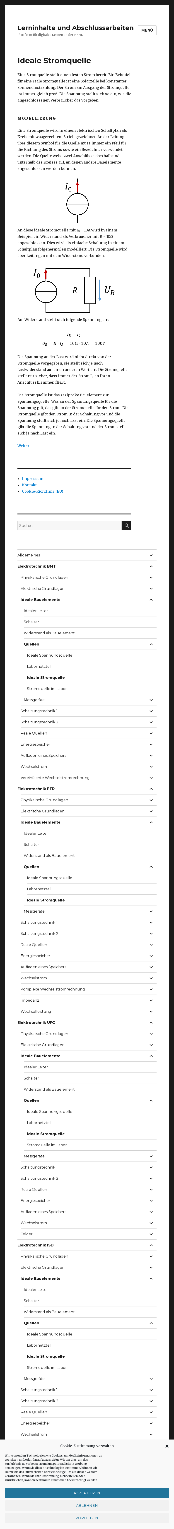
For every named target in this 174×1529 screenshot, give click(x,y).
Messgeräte (34, 700)
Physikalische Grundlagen (44, 577)
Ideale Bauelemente (40, 600)
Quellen (31, 644)
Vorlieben (87, 1518)
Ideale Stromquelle (46, 677)
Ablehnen (87, 1505)
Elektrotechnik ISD (35, 1245)
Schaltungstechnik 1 (39, 711)
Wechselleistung (36, 1011)
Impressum (32, 478)
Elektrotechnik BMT (36, 566)
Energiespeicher (35, 744)
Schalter (31, 622)
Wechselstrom (34, 766)
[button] (167, 1446)
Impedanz (30, 1000)
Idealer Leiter (36, 611)
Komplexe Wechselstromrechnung (53, 989)
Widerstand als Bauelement (49, 633)
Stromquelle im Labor (47, 689)
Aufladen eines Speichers (43, 755)
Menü (147, 30)
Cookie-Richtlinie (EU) (42, 491)
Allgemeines (28, 555)
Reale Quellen (34, 733)
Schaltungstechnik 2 (39, 722)
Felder (27, 1234)
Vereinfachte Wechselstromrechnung (55, 778)
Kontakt (29, 485)
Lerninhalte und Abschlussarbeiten (75, 28)
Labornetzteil (39, 666)
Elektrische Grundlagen (43, 588)
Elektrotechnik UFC (36, 1022)
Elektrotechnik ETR (36, 789)
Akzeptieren (87, 1493)
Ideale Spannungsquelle (49, 655)
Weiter (23, 446)
